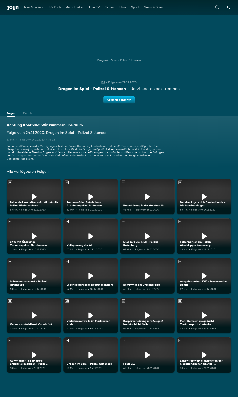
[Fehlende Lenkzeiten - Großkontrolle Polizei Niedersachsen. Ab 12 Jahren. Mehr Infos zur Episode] (34, 196)
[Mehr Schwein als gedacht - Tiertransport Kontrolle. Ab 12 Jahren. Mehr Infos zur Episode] (204, 315)
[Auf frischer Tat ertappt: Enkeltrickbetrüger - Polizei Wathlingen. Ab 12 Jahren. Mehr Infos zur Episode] (34, 355)
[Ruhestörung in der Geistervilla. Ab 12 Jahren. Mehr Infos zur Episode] (147, 196)
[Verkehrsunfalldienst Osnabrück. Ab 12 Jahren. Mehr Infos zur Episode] (34, 315)
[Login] (228, 7)
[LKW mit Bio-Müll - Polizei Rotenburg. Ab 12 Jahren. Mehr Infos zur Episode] (147, 236)
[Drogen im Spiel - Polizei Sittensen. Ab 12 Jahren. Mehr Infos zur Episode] (90, 355)
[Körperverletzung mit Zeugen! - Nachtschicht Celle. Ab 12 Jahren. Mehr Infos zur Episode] (147, 315)
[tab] (12, 114)
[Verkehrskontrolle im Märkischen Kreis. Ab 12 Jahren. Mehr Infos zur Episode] (90, 315)
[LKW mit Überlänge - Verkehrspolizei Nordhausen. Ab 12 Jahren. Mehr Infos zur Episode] (34, 236)
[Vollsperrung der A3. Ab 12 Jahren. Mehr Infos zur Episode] (90, 236)
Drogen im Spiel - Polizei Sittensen (119, 60)
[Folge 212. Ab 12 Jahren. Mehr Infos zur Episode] (147, 355)
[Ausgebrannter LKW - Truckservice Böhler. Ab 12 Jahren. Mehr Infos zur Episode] (204, 276)
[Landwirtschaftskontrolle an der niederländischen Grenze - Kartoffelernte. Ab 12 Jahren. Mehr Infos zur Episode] (204, 355)
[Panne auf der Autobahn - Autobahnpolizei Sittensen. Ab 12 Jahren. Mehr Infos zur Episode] (90, 196)
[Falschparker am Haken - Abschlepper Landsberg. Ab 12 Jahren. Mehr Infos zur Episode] (204, 236)
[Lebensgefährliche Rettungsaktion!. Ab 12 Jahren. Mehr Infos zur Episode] (90, 276)
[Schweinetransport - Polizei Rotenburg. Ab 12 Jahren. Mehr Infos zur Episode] (34, 276)
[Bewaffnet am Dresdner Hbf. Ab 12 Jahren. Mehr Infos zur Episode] (147, 276)
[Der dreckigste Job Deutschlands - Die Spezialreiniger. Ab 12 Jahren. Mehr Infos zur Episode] (204, 196)
